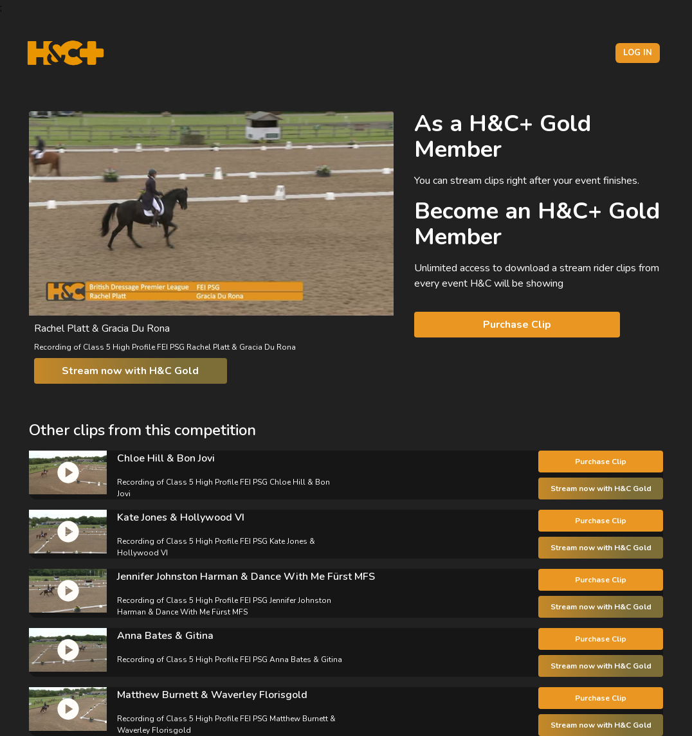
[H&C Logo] (65, 53)
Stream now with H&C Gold (130, 371)
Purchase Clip (517, 325)
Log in (637, 52)
